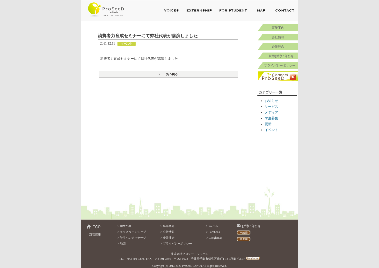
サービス (271, 106)
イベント (271, 130)
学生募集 (271, 118)
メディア (271, 112)
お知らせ (271, 101)
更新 (268, 124)
